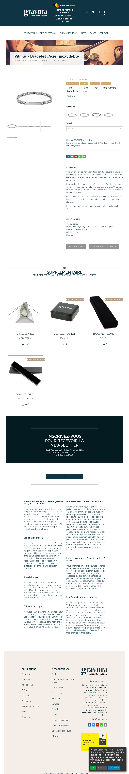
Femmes (26, 674)
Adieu (24, 712)
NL (104, 12)
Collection (29, 33)
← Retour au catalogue (77, 79)
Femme (84, 83)
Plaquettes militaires (31, 706)
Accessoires (27, 717)
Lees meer (114, 767)
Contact (104, 33)
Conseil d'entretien (60, 720)
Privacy (55, 736)
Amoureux (26, 701)
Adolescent (72, 83)
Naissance (26, 695)
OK (93, 767)
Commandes (57, 693)
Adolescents (27, 685)
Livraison (55, 704)
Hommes (94, 83)
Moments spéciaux (47, 33)
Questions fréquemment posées (63, 681)
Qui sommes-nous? (68, 33)
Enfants (25, 690)
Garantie (55, 714)
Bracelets (106, 83)
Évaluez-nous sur (64, 19)
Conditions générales (61, 731)
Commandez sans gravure (104, 247)
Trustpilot (64, 21)
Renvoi (55, 709)
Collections (29, 669)
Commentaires (58, 688)
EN (104, 15)
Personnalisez (76, 247)
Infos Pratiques (88, 33)
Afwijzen (102, 767)
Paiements (56, 698)
